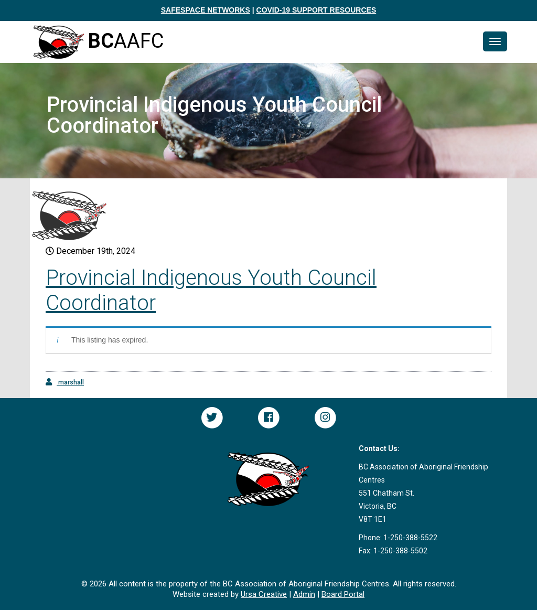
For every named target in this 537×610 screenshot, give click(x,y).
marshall (65, 382)
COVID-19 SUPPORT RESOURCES (316, 10)
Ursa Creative (264, 594)
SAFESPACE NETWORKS (205, 10)
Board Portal (342, 594)
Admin (304, 594)
